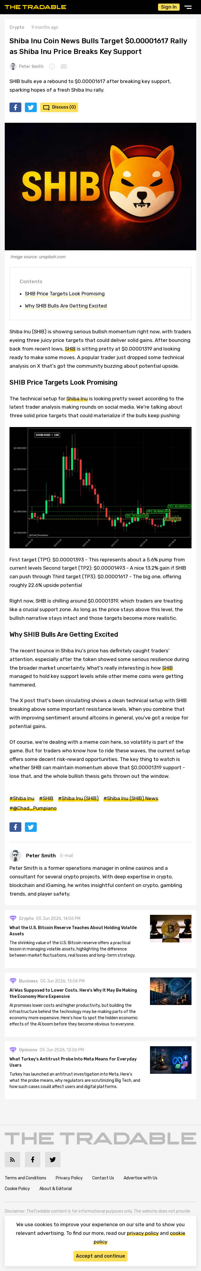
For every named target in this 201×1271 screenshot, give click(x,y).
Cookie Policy (17, 1188)
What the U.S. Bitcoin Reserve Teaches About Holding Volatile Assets (73, 930)
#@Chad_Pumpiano (33, 808)
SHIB (70, 349)
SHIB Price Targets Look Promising (65, 294)
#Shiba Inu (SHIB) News (130, 798)
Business (28, 981)
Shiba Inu (77, 399)
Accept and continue (100, 1256)
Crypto (16, 27)
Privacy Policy (69, 1178)
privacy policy (143, 1233)
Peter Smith (26, 66)
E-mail (66, 855)
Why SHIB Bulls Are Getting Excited (66, 306)
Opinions (28, 1049)
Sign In (169, 7)
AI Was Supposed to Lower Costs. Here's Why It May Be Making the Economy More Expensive (73, 993)
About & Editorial (55, 1188)
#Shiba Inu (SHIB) (78, 798)
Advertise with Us (140, 1178)
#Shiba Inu (21, 798)
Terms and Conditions (25, 1178)
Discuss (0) (64, 107)
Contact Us (103, 1178)
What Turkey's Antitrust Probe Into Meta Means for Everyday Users (73, 1062)
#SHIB (46, 798)
